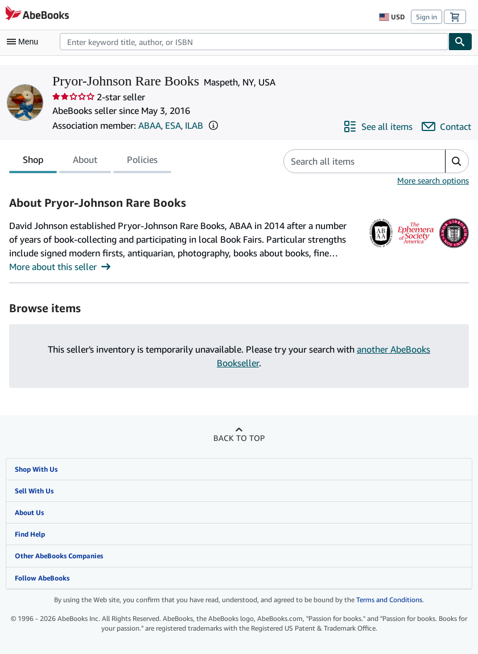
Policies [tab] (142, 162)
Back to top (239, 438)
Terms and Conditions (389, 599)
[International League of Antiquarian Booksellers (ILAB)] (454, 248)
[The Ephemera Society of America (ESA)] (415, 248)
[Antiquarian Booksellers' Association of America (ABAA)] (381, 248)
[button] (213, 125)
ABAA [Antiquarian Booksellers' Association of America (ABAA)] (149, 125)
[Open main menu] (25, 41)
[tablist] (90, 161)
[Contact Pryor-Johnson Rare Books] (446, 126)
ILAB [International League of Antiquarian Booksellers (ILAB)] (194, 125)
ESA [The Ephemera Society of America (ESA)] (173, 125)
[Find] (460, 41)
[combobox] (254, 41)
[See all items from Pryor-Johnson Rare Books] (378, 126)
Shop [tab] (33, 162)
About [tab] (85, 162)
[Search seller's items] (353, 161)
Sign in (426, 17)
